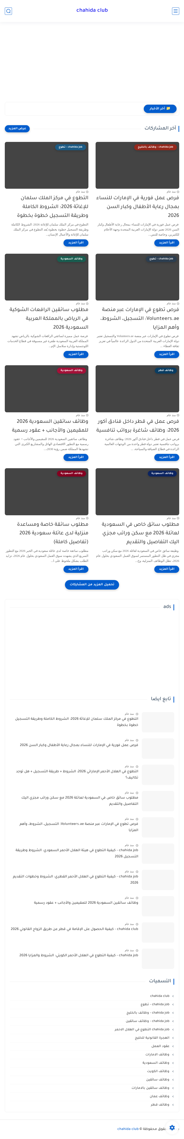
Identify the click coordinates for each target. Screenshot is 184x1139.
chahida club (92, 11)
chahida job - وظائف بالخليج (148, 1013)
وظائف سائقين (158, 1080)
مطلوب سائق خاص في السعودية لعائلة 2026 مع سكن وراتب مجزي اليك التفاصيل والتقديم (140, 533)
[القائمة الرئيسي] (175, 11)
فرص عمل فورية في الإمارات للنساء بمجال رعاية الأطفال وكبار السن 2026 (137, 207)
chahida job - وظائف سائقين (148, 1021)
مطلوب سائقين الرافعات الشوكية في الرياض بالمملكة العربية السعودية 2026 (49, 319)
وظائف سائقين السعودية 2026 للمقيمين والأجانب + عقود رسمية (50, 426)
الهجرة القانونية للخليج (152, 1038)
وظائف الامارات (157, 1055)
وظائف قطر (160, 1105)
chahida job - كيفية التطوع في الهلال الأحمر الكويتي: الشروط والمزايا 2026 (78, 956)
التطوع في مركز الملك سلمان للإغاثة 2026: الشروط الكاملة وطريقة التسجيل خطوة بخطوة (52, 207)
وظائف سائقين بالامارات (151, 1088)
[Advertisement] (92, 65)
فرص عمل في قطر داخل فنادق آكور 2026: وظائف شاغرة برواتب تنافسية (137, 426)
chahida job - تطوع (155, 1004)
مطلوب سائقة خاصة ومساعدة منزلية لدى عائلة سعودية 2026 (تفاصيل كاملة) (52, 533)
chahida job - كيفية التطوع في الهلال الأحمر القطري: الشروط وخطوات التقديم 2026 (75, 880)
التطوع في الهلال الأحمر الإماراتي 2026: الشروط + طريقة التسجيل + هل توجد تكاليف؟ (77, 775)
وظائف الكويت (158, 1071)
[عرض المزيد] (17, 128)
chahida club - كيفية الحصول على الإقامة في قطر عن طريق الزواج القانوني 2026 (74, 929)
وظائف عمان (160, 1096)
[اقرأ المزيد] (166, 243)
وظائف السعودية (156, 1063)
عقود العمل (160, 1046)
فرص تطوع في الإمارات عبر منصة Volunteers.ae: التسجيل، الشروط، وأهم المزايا (139, 319)
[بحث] (8, 11)
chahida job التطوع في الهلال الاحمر (142, 1030)
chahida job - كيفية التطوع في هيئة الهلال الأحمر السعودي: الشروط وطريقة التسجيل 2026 (77, 854)
